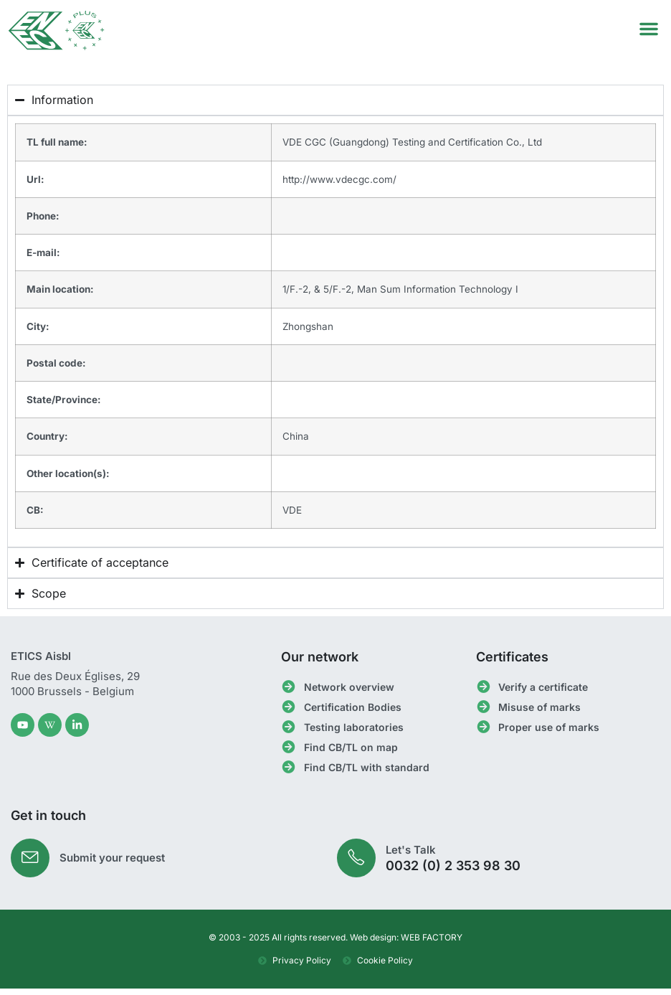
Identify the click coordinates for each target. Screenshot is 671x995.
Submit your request (114, 863)
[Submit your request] (31, 863)
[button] (649, 29)
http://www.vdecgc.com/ (339, 183)
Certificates (512, 661)
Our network (319, 661)
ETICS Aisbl (41, 660)
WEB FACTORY (431, 943)
